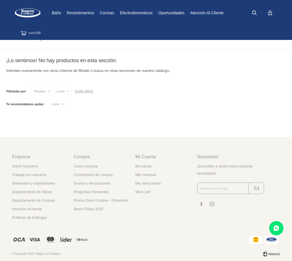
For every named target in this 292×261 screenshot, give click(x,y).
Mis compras (145, 175)
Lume (61, 91)
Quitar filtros (84, 91)
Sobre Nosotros (25, 166)
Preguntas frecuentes (91, 192)
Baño (74, 13)
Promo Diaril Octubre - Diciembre (101, 200)
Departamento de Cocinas (33, 200)
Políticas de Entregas (29, 217)
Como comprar (86, 166)
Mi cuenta (143, 166)
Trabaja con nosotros (29, 175)
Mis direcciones (148, 183)
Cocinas (125, 13)
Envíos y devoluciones (92, 183)
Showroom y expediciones (33, 183)
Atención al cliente (225, 13)
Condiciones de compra (93, 175)
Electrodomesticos (154, 13)
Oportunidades (189, 13)
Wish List (142, 192)
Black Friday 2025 (88, 209)
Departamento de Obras (32, 192)
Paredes (40, 91)
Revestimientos (98, 13)
